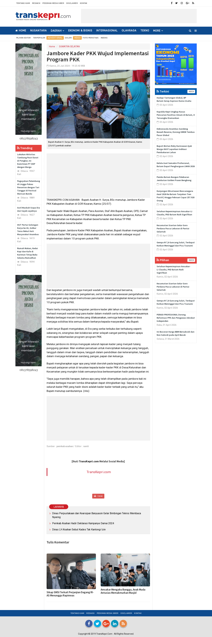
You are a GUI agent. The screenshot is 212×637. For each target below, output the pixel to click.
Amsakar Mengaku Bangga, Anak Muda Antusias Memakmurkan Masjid (123, 591)
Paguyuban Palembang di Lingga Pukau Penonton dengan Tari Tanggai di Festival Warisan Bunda (28, 187)
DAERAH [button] (56, 30)
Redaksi (36, 3)
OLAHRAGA (129, 30)
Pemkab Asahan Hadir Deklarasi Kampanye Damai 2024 (83, 523)
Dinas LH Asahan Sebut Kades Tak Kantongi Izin (79, 529)
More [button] (156, 30)
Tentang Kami (23, 3)
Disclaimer (72, 3)
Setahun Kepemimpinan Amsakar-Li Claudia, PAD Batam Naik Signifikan (174, 269)
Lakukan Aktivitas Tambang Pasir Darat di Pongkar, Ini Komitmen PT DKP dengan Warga (27, 160)
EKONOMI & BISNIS (80, 30)
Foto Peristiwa (90, 38)
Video (77, 37)
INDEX (191, 91)
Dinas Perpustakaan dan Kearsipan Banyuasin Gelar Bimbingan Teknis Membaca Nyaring (96, 515)
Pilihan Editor (23, 38)
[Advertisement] (139, 16)
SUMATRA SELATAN (69, 46)
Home (20, 30)
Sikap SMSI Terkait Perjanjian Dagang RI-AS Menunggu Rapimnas (70, 594)
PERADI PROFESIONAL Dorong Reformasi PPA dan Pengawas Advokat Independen (176, 317)
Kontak (83, 3)
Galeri (68, 38)
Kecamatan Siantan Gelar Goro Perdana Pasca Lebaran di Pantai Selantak (173, 228)
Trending (24, 148)
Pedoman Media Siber (53, 3)
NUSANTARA (38, 30)
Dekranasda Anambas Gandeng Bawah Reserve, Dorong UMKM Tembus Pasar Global (176, 132)
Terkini (162, 91)
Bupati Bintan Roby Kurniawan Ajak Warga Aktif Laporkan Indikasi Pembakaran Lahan (174, 149)
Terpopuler (39, 38)
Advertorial (55, 37)
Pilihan (162, 260)
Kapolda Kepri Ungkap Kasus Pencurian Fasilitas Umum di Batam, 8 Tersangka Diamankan (176, 114)
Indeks (104, 38)
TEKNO (144, 30)
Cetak (98, 496)
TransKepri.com (99, 472)
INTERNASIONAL (107, 30)
